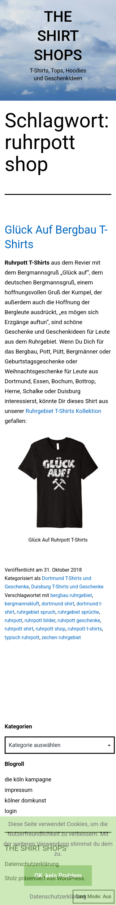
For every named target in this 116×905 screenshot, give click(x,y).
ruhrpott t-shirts (84, 629)
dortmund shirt (57, 604)
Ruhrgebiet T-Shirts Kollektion (63, 411)
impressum (18, 790)
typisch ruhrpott (22, 637)
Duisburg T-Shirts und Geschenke (67, 587)
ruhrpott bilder (39, 620)
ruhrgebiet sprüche (78, 612)
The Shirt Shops (58, 36)
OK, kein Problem (58, 875)
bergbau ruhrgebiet (71, 595)
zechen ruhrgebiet (61, 637)
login (11, 811)
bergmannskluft (22, 604)
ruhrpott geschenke (79, 620)
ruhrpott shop (50, 629)
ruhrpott (13, 620)
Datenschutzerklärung (58, 896)
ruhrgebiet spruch (36, 612)
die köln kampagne (28, 779)
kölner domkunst (25, 800)
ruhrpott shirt (19, 629)
